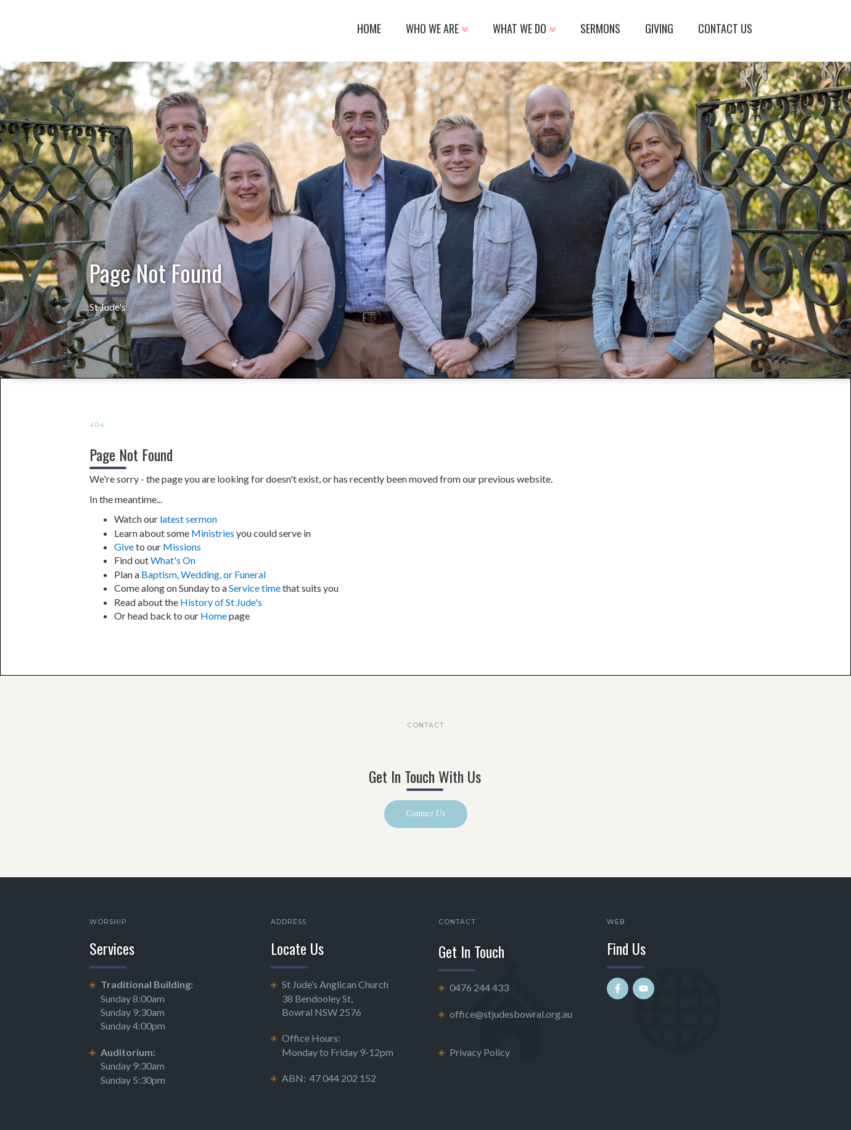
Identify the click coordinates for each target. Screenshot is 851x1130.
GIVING (659, 28)
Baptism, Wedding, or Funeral (203, 574)
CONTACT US (725, 28)
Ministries (212, 533)
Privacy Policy (480, 1052)
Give (124, 546)
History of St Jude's (221, 602)
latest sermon (188, 519)
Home (369, 28)
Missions (182, 546)
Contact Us (425, 813)
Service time (255, 588)
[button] (436, 31)
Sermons (600, 28)
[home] (174, 31)
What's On (172, 560)
